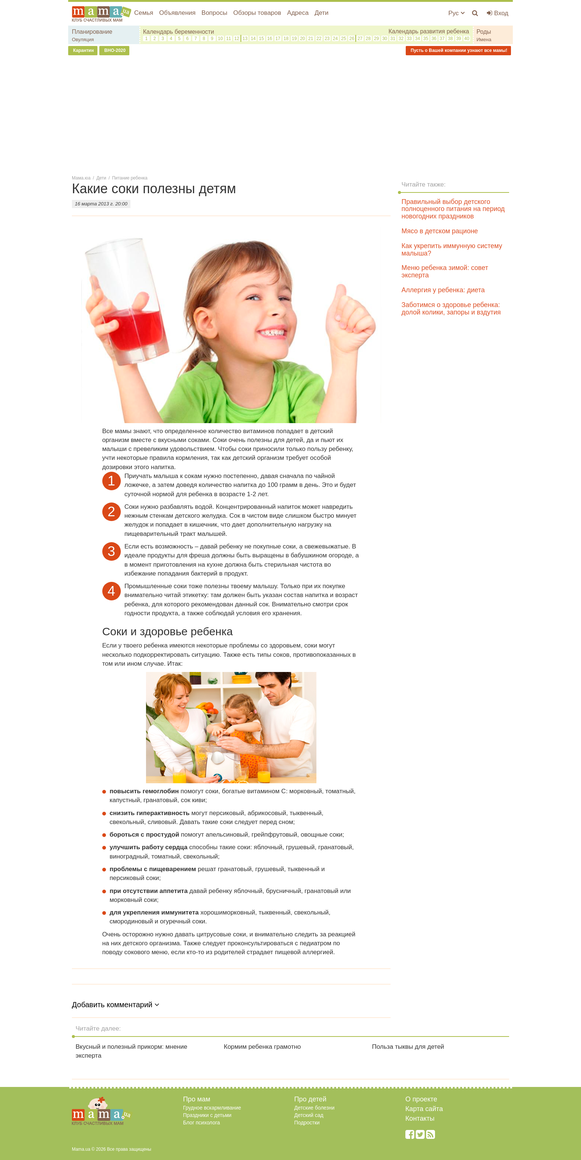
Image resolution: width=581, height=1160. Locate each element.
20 (302, 38)
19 (294, 38)
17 (277, 38)
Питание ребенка (129, 178)
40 (466, 38)
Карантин (83, 50)
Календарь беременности (178, 32)
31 (393, 38)
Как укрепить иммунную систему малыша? (452, 249)
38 (450, 38)
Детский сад (308, 1115)
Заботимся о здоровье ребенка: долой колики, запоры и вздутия (451, 308)
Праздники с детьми (207, 1115)
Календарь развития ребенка (428, 31)
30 (384, 38)
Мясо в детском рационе (440, 231)
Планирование (92, 32)
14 (253, 38)
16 (269, 38)
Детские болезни (314, 1108)
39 (458, 38)
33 (409, 38)
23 (327, 38)
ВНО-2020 (114, 50)
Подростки (307, 1123)
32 (401, 38)
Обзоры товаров (257, 12)
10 (220, 38)
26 (351, 38)
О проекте (421, 1099)
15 (261, 38)
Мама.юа (81, 178)
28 (368, 38)
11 (228, 38)
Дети (322, 12)
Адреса (298, 12)
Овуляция (83, 39)
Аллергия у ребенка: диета (443, 290)
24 (335, 38)
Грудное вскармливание (212, 1108)
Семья (143, 12)
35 (425, 38)
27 (360, 38)
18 (285, 38)
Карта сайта (424, 1109)
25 (343, 38)
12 (236, 38)
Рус (456, 13)
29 (376, 38)
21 (310, 38)
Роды (484, 32)
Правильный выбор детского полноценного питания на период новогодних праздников (453, 209)
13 (244, 38)
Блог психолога (201, 1123)
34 (417, 38)
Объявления (177, 12)
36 (433, 38)
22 (318, 38)
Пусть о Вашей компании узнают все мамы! (458, 50)
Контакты (420, 1118)
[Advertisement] (290, 115)
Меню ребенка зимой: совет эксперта (445, 271)
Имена (484, 39)
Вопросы (215, 12)
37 (442, 38)
